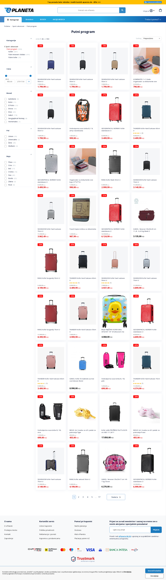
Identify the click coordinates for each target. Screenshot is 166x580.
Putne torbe (14, 54)
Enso (10, 100)
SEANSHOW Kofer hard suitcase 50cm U (49, 80)
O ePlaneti (8, 526)
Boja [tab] (6, 139)
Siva (9, 157)
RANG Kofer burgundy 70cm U (49, 330)
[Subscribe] (156, 530)
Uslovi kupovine (45, 526)
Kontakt (7, 534)
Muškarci (11, 131)
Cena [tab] (6, 63)
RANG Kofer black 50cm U (110, 180)
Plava (10, 144)
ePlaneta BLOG (125, 536)
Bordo (10, 160)
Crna (9, 147)
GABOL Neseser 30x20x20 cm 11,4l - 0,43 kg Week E (144, 230)
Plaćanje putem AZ (81, 538)
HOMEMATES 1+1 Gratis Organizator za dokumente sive (145, 80)
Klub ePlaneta (79, 534)
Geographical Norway (15, 107)
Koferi (13, 48)
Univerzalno (12, 124)
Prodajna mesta (10, 530)
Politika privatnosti (46, 530)
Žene (10, 128)
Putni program (14, 46)
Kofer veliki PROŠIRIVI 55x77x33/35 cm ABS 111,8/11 (114, 431)
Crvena (10, 153)
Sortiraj (138, 38)
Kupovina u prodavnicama (49, 538)
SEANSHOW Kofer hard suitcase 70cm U (145, 181)
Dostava (77, 530)
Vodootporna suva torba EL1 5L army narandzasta (81, 129)
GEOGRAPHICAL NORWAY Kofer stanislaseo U (113, 129)
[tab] (20, 521)
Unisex (10, 121)
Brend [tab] (6, 83)
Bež (9, 150)
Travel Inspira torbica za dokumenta (83, 229)
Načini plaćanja (80, 526)
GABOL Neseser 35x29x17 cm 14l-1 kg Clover (114, 480)
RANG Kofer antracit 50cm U (80, 479)
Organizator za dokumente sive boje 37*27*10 (81, 181)
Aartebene (11, 87)
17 (99, 497)
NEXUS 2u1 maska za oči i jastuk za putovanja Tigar (83, 431)
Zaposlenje (8, 538)
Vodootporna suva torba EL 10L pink (113, 380)
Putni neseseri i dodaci (19, 51)
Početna (7, 26)
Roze (9, 166)
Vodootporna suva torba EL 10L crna (49, 431)
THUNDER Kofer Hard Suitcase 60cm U (146, 129)
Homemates (12, 110)
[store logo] (19, 10)
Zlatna (10, 163)
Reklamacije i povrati (47, 534)
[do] (21, 73)
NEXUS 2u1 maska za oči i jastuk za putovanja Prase (146, 431)
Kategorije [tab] (8, 38)
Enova (10, 97)
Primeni (29, 73)
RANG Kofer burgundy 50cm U (49, 278)
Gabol (10, 104)
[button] (147, 11)
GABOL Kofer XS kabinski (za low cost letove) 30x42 (82, 380)
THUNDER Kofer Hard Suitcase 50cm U (83, 331)
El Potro (11, 94)
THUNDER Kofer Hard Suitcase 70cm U (146, 380)
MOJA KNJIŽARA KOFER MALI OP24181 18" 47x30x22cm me (112, 331)
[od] (9, 73)
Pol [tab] (5, 117)
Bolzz (10, 91)
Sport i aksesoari (18, 26)
